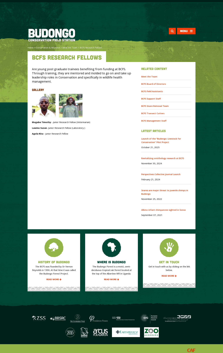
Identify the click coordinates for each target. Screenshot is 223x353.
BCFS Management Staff (153, 120)
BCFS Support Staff (151, 98)
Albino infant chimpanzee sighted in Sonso (163, 210)
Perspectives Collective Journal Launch (160, 174)
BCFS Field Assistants (152, 91)
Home (30, 47)
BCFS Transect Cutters (152, 113)
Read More (53, 279)
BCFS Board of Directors (153, 84)
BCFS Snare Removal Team (155, 106)
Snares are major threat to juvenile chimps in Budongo (164, 192)
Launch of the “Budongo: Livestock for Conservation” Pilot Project (161, 140)
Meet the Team (69, 47)
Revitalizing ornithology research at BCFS (162, 158)
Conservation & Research (48, 47)
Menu (186, 31)
